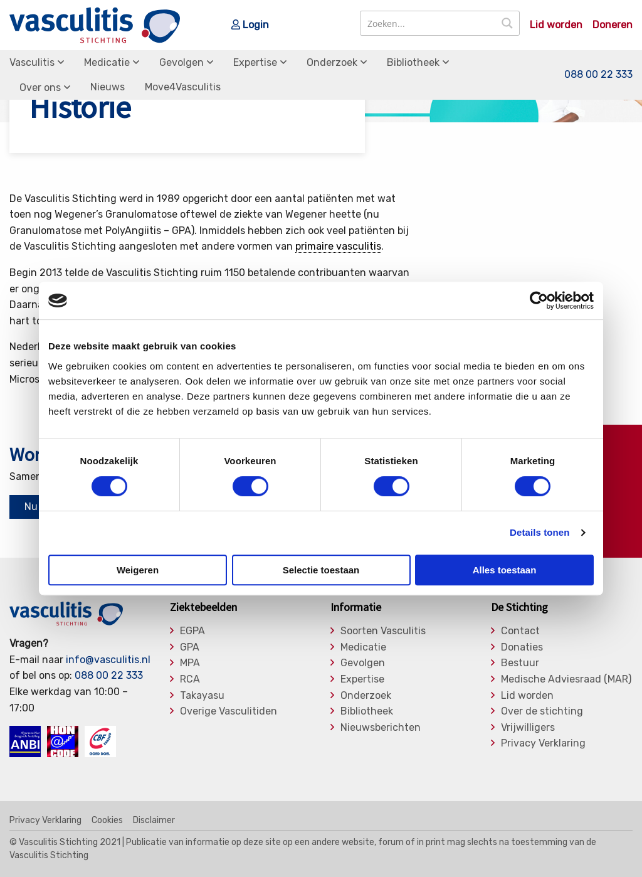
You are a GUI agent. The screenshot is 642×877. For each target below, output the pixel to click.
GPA (189, 647)
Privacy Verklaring (543, 743)
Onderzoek (332, 62)
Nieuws (107, 87)
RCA (190, 679)
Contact (520, 631)
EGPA (192, 631)
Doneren (612, 25)
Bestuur (520, 663)
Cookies (107, 820)
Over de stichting (542, 711)
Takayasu (202, 696)
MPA (190, 663)
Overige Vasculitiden (228, 711)
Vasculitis (32, 62)
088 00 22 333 (598, 74)
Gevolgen (181, 62)
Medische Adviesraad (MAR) (566, 679)
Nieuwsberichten (380, 728)
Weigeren (138, 570)
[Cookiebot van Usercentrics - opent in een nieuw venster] (539, 300)
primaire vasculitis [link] (338, 246)
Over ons (40, 87)
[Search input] (428, 23)
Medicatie (107, 62)
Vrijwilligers (528, 728)
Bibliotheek (413, 62)
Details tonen (539, 532)
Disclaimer (154, 820)
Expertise (255, 62)
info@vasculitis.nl (108, 660)
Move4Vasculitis (183, 87)
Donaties (522, 647)
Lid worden (556, 25)
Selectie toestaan (321, 570)
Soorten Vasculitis (383, 631)
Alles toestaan (505, 570)
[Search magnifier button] (507, 23)
